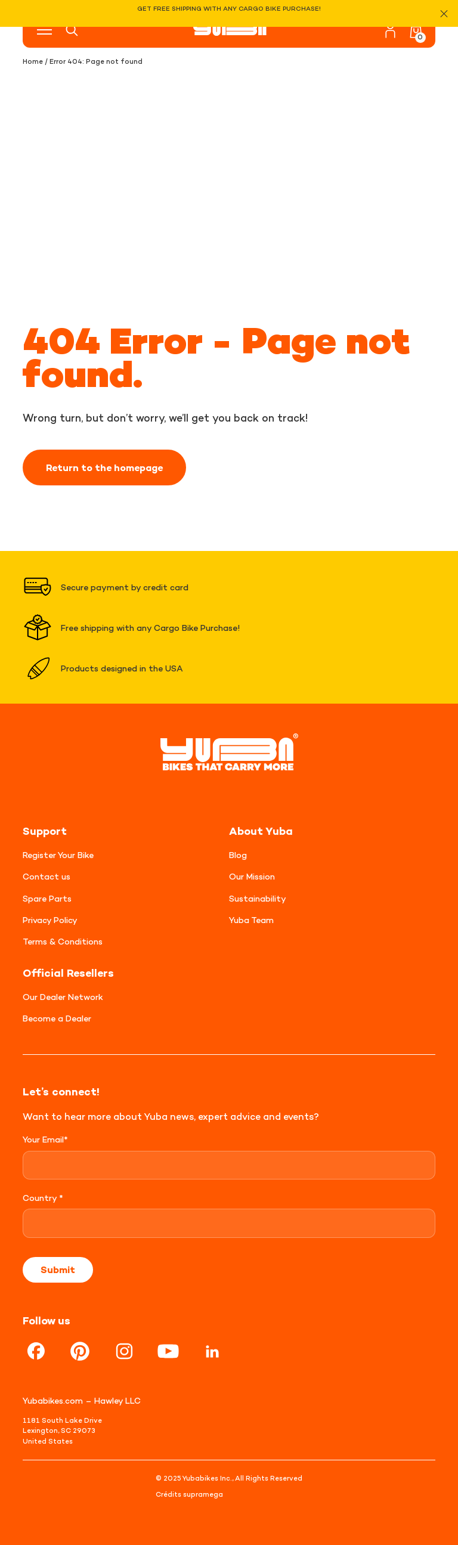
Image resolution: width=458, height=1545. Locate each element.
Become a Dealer (57, 1018)
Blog (238, 855)
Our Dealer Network (63, 997)
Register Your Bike (58, 855)
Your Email (45, 1139)
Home (33, 61)
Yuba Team (251, 920)
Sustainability (257, 898)
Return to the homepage (104, 467)
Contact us (46, 876)
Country (43, 1198)
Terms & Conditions (63, 941)
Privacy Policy (50, 920)
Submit (58, 1269)
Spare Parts (47, 898)
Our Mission (252, 876)
